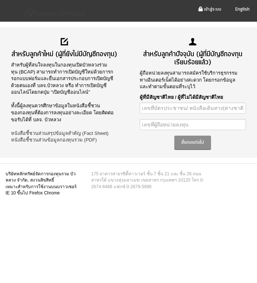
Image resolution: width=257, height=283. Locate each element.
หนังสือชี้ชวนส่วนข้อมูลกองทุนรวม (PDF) (54, 140)
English (242, 9)
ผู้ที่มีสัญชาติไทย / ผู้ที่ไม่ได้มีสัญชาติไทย (182, 97)
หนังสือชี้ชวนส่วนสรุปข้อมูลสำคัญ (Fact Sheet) (59, 133)
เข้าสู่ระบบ (209, 9)
